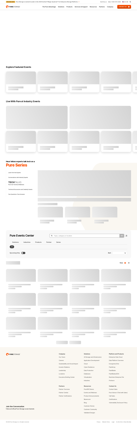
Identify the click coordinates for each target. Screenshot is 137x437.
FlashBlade (112, 383)
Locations (62, 386)
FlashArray (112, 380)
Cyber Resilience (89, 380)
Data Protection (88, 383)
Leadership (62, 383)
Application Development (91, 373)
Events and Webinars (90, 405)
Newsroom (87, 412)
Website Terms (106, 434)
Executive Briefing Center (67, 390)
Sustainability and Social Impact (68, 376)
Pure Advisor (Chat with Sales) (118, 405)
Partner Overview (64, 402)
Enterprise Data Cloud (115, 369)
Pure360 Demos (89, 402)
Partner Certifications (65, 408)
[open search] (130, 2)
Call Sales (112, 408)
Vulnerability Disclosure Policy (118, 415)
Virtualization (88, 390)
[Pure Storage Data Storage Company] (13, 367)
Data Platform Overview (116, 373)
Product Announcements (91, 408)
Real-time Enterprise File (116, 390)
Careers (61, 373)
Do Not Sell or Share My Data (123, 434)
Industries (87, 393)
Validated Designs (89, 425)
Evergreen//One (114, 376)
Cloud (86, 376)
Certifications (113, 412)
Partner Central (63, 405)
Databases (87, 386)
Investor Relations (64, 380)
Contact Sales (113, 402)
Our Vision (62, 369)
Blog (85, 415)
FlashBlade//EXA (114, 386)
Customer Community (90, 422)
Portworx (112, 393)
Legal (113, 434)
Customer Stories (89, 418)
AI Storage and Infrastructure (93, 369)
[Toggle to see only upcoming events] (23, 266)
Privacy (98, 434)
